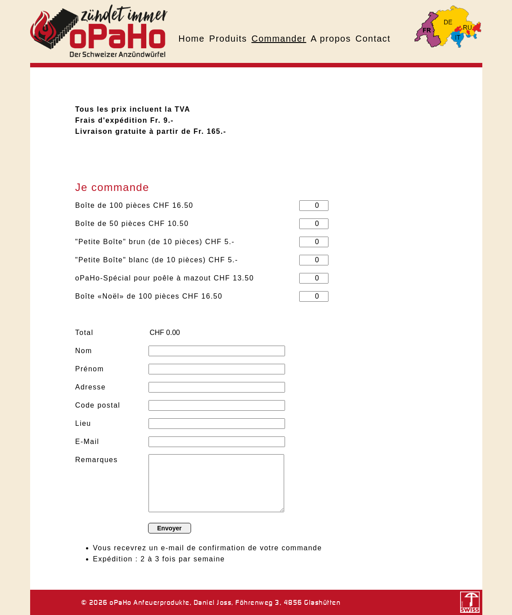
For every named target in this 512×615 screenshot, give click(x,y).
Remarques (96, 459)
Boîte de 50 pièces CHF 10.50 (132, 223)
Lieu (83, 423)
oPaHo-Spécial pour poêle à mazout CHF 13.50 (164, 278)
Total (84, 332)
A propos (331, 38)
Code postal (98, 405)
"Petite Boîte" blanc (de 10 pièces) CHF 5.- (156, 260)
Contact (373, 38)
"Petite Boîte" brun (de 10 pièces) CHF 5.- (155, 241)
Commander (278, 38)
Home (192, 38)
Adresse (90, 387)
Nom (83, 350)
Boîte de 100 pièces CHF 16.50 (134, 205)
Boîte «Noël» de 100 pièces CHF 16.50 (149, 296)
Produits (228, 38)
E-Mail (87, 441)
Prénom (89, 369)
